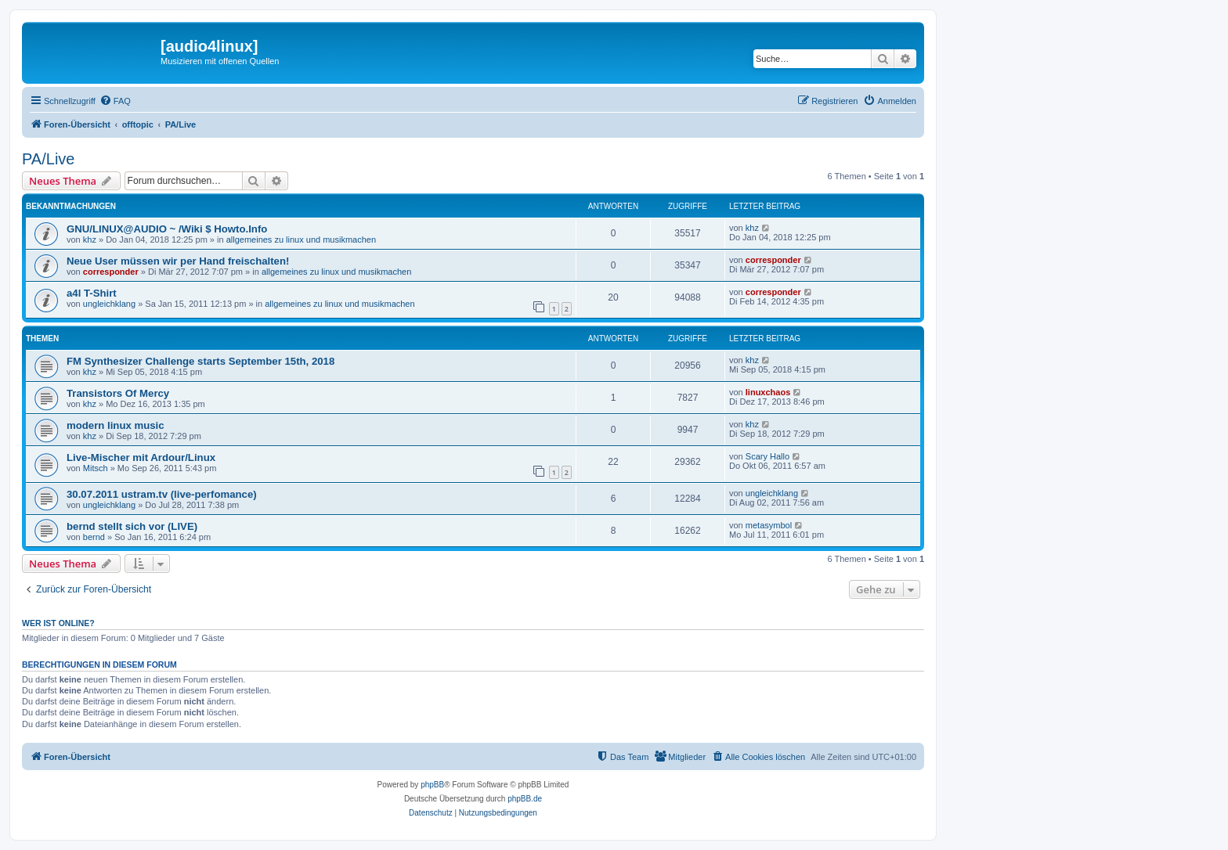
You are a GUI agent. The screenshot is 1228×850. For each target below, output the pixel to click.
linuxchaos (768, 392)
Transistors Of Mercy (118, 393)
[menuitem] (115, 101)
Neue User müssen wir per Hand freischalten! (178, 261)
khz (89, 239)
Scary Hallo (767, 456)
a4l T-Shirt (92, 293)
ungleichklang (109, 303)
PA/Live (48, 158)
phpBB (432, 784)
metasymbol (769, 525)
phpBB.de (524, 798)
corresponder (111, 271)
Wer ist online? (58, 623)
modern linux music (115, 425)
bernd (94, 537)
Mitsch (95, 468)
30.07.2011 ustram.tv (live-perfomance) (162, 494)
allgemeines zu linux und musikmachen (301, 239)
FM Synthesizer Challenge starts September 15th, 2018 (200, 361)
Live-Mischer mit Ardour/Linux (141, 457)
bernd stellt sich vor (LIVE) (132, 526)
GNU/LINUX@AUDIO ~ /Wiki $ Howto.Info (167, 229)
